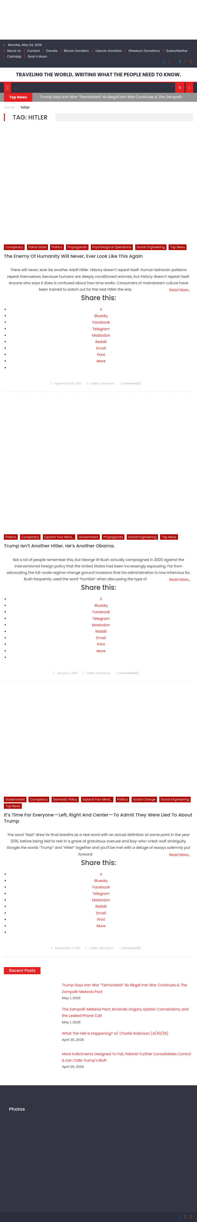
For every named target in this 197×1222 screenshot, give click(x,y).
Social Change (144, 799)
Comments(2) (129, 673)
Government (88, 536)
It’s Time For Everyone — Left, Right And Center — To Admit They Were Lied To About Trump (98, 818)
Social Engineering (151, 247)
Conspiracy (14, 247)
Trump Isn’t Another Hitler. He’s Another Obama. (59, 546)
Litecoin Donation (108, 51)
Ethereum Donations (144, 51)
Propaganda (77, 247)
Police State (37, 247)
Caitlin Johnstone (102, 383)
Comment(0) (131, 383)
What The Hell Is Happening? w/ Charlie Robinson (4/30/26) (106, 1033)
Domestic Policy (65, 799)
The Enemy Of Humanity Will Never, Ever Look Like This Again (73, 256)
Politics (57, 247)
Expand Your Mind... (59, 536)
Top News (177, 247)
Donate (51, 51)
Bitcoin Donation (76, 51)
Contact (33, 51)
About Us (14, 51)
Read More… (180, 289)
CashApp (14, 56)
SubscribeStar (177, 51)
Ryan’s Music (37, 56)
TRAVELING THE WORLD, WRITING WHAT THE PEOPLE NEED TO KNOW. (98, 74)
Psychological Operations (111, 247)
